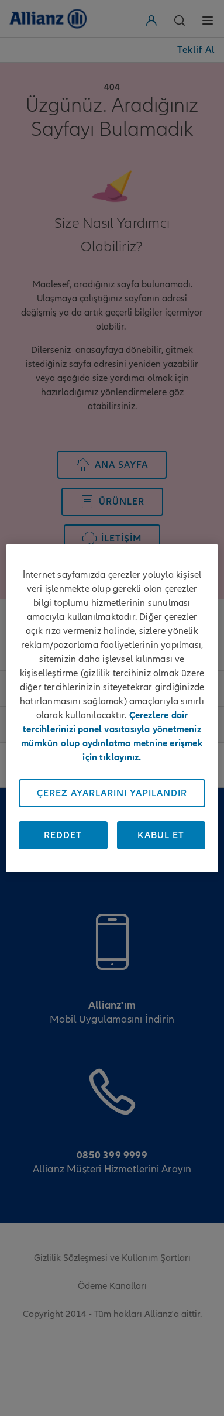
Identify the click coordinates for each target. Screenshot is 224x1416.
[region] (112, 708)
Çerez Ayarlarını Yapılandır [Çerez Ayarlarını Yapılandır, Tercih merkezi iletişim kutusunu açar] (112, 793)
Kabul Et (160, 835)
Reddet (63, 835)
